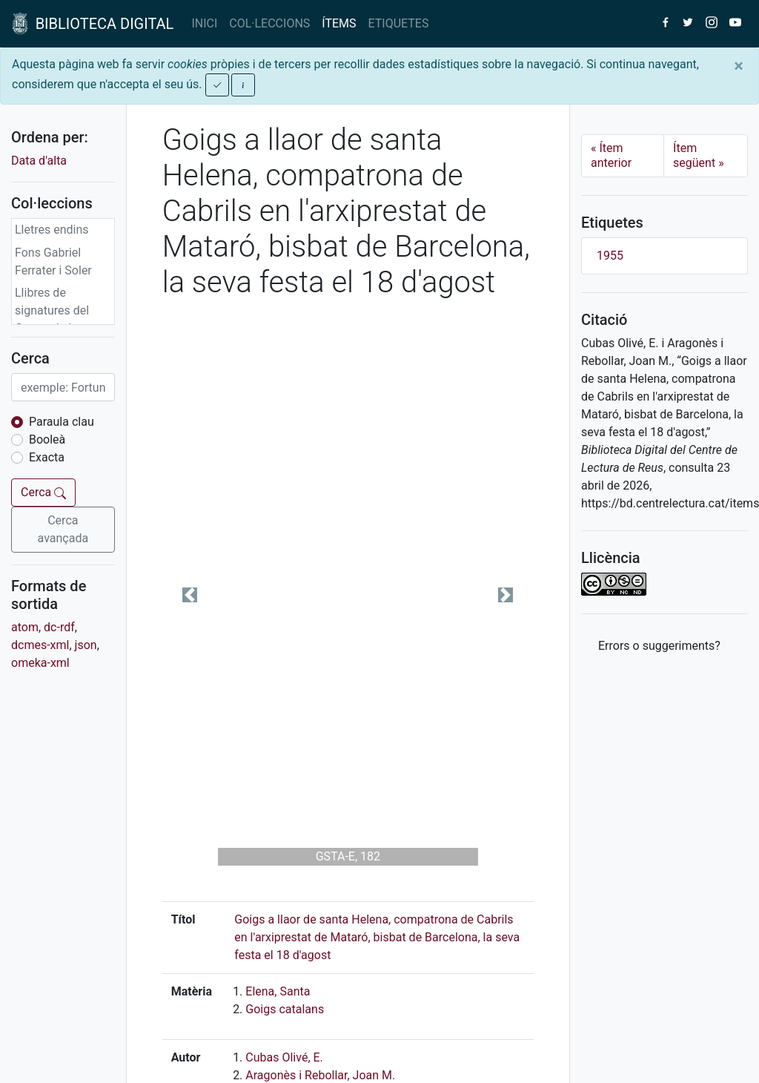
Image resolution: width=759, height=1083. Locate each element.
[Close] (738, 66)
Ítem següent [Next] (698, 155)
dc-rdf (59, 627)
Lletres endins (52, 230)
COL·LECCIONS (269, 23)
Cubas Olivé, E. (284, 1057)
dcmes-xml (40, 645)
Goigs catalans (284, 1009)
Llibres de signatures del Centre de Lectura (61, 310)
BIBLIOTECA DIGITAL (92, 24)
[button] (190, 595)
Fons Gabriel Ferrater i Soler (53, 261)
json (86, 645)
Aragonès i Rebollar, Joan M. (320, 1075)
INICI (204, 23)
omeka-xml (40, 663)
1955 (610, 255)
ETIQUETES (398, 23)
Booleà (47, 439)
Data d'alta (39, 161)
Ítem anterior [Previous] (611, 155)
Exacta (46, 457)
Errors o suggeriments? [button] (659, 646)
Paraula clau (61, 422)
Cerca (43, 492)
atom (25, 627)
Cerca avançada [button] (63, 529)
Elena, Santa (277, 991)
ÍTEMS (339, 23)
